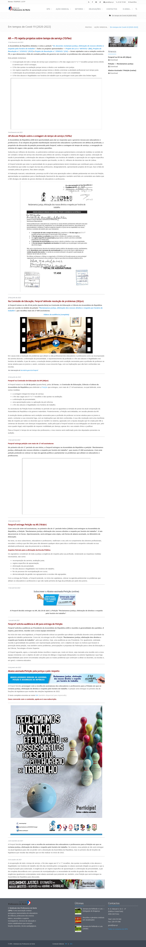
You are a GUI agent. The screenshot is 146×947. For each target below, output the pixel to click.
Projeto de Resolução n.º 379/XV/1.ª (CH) (51, 51)
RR (66, 944)
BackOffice (133, 2)
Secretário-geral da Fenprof (29, 370)
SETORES (79, 9)
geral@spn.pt (108, 2)
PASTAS (88, 27)
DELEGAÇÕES (95, 9)
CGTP (23, 2)
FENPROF (17, 2)
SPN (48, 9)
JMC (71, 944)
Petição (44, 387)
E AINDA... (127, 9)
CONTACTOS (112, 9)
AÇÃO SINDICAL (62, 9)
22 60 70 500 (121, 2)
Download (114, 60)
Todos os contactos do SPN (118, 929)
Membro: (10, 2)
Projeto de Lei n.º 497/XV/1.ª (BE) (78, 49)
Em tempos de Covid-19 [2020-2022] (124, 15)
